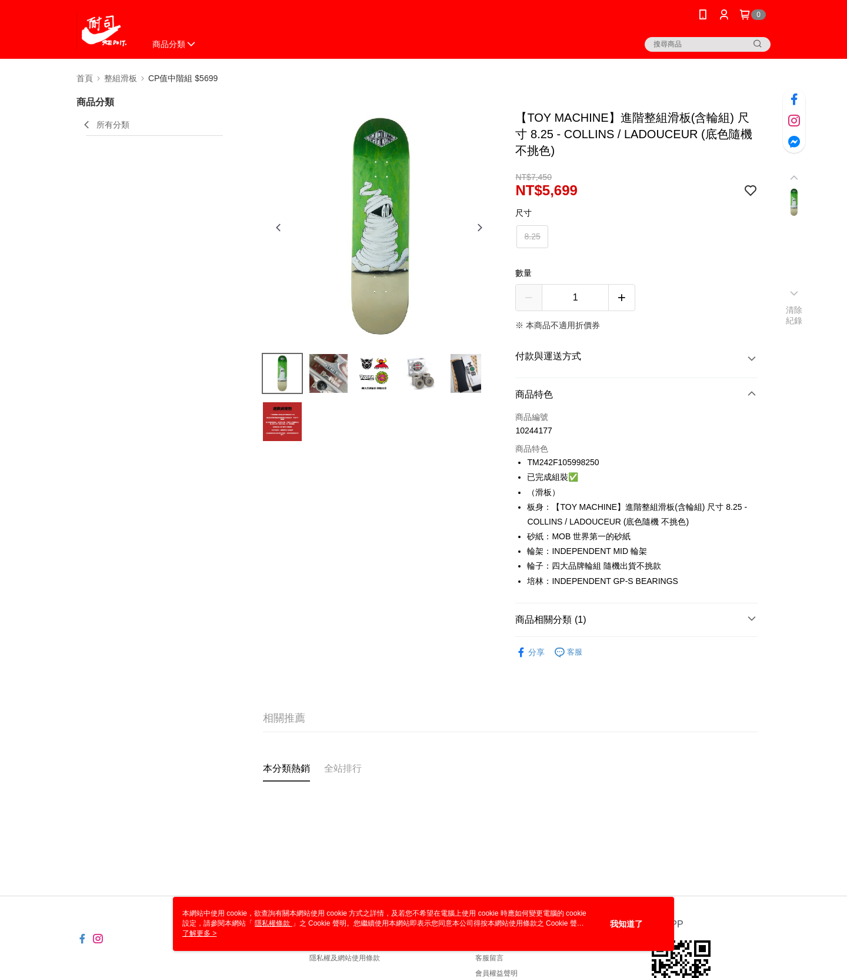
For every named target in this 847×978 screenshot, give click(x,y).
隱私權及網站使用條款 (344, 958)
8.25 (532, 236)
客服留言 (489, 958)
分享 (530, 652)
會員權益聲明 (496, 973)
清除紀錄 (794, 315)
